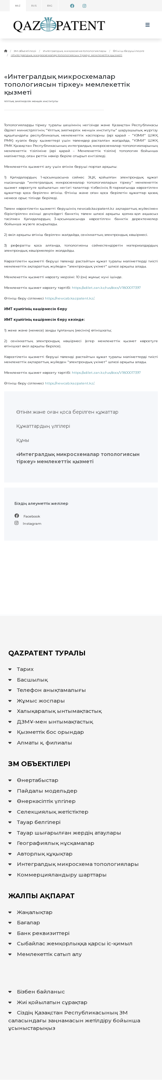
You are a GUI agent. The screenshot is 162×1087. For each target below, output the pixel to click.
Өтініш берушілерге (128, 51)
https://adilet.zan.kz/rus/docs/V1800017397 (106, 287)
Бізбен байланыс (36, 991)
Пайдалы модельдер (42, 790)
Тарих (21, 669)
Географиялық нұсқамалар (51, 843)
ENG (50, 5)
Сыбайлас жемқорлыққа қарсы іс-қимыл (70, 943)
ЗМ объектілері (25, 51)
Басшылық (28, 679)
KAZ (18, 5)
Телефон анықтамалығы (47, 690)
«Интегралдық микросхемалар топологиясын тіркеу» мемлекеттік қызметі (66, 55)
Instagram (28, 523)
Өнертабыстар (33, 780)
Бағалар (24, 922)
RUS (33, 5)
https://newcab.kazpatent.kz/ (69, 298)
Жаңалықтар (30, 912)
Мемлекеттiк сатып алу (45, 954)
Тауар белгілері (34, 822)
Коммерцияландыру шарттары (57, 874)
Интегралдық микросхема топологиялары (74, 51)
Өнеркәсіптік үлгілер (42, 801)
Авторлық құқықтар (40, 853)
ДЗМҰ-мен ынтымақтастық (50, 721)
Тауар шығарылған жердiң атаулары (64, 832)
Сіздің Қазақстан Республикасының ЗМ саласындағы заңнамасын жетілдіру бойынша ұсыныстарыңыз (74, 1020)
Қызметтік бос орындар (46, 732)
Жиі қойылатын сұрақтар (47, 1002)
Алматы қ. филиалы (40, 742)
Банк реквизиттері (38, 933)
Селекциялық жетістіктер (48, 811)
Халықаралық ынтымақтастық (55, 711)
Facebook (27, 516)
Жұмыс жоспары (36, 700)
